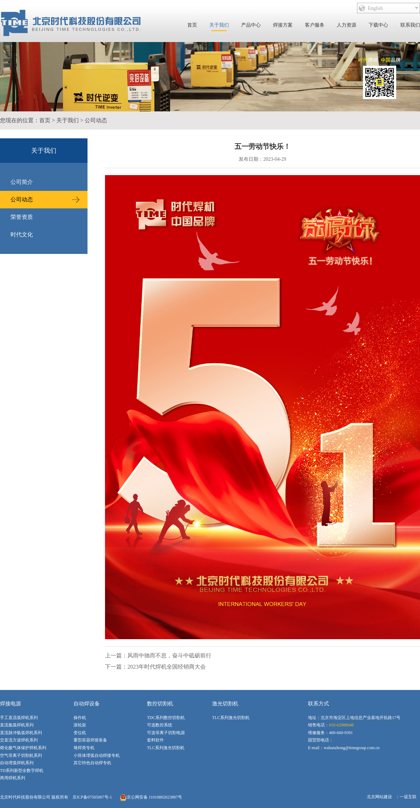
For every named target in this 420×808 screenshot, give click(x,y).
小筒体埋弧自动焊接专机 (97, 755)
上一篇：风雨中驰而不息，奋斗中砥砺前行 (158, 655)
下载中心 (378, 25)
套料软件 (155, 740)
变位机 (80, 732)
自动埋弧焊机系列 (17, 762)
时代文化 (21, 234)
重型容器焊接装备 (90, 740)
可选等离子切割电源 (166, 732)
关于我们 (219, 25)
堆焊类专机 (84, 747)
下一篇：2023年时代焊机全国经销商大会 (155, 667)
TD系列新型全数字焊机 (21, 770)
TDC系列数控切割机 (166, 717)
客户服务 (314, 25)
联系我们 (410, 25)
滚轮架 (80, 725)
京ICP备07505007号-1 (92, 797)
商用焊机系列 (12, 777)
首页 (192, 25)
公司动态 (96, 120)
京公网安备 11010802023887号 (151, 797)
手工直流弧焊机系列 (19, 717)
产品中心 (251, 25)
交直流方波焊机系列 (19, 740)
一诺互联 (408, 796)
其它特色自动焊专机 (92, 762)
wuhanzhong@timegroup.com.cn (352, 747)
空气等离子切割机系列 (21, 755)
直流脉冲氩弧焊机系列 (21, 732)
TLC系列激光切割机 (165, 747)
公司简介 (21, 182)
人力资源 (346, 25)
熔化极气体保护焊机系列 (23, 747)
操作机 (80, 717)
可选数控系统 (159, 725)
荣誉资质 (21, 217)
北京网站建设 (379, 796)
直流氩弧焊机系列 (17, 725)
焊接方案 (283, 25)
